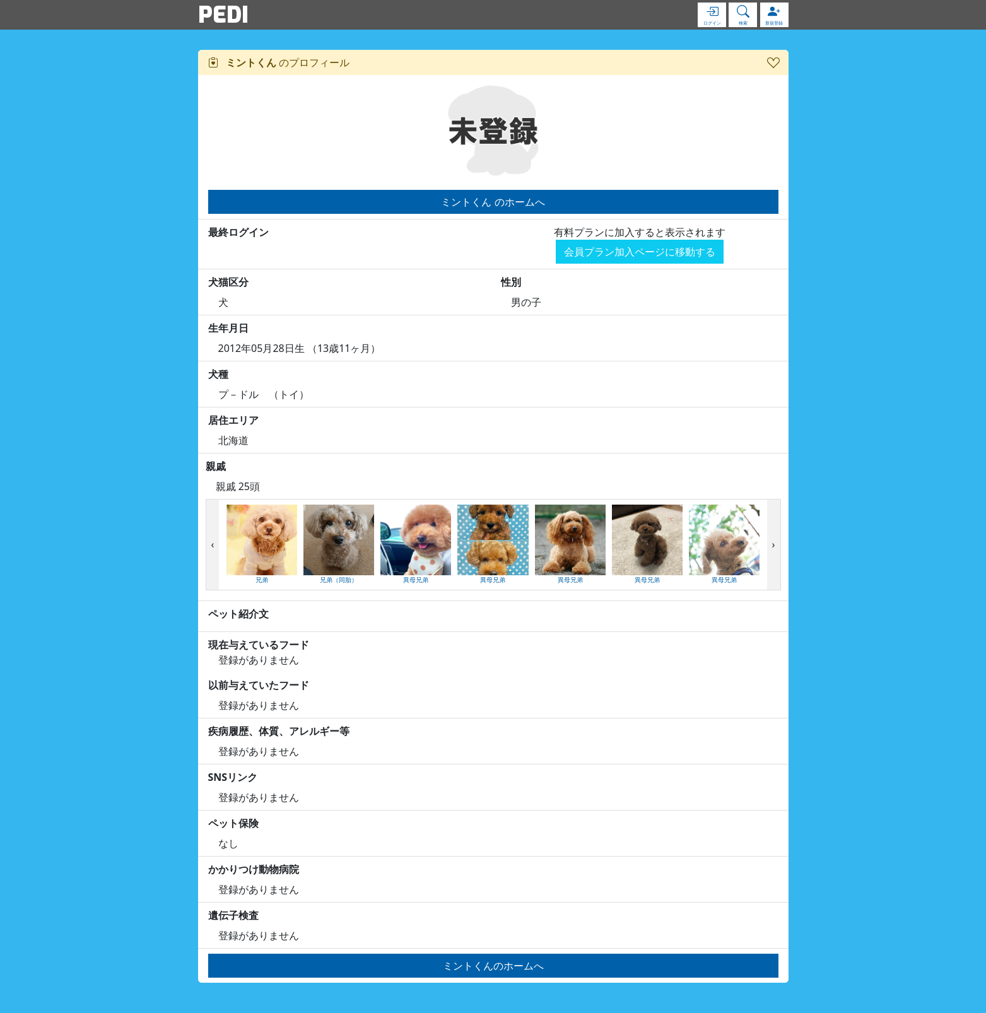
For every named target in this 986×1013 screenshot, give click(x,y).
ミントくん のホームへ (492, 202)
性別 (511, 282)
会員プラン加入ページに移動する (639, 252)
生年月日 (228, 328)
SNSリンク (233, 777)
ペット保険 (233, 823)
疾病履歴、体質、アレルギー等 (278, 731)
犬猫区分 (228, 282)
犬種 (218, 374)
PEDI (223, 14)
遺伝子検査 (233, 915)
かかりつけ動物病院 (253, 869)
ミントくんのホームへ (493, 966)
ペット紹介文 (238, 614)
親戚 (216, 466)
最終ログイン (238, 232)
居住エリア (233, 420)
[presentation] (213, 545)
